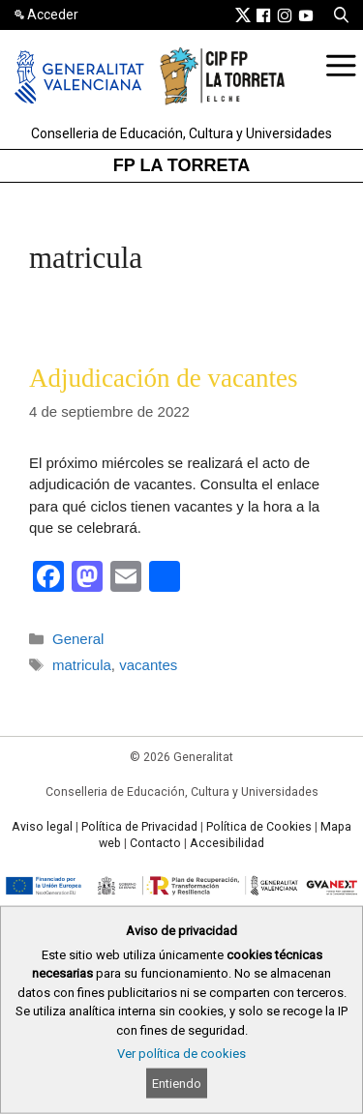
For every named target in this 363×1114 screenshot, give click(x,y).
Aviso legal (42, 827)
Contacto (155, 843)
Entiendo (176, 1083)
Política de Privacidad (139, 827)
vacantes (148, 665)
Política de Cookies (259, 827)
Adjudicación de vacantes (163, 378)
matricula (81, 665)
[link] (243, 14)
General (78, 638)
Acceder (52, 14)
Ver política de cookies (181, 1053)
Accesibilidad (227, 843)
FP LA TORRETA (181, 165)
